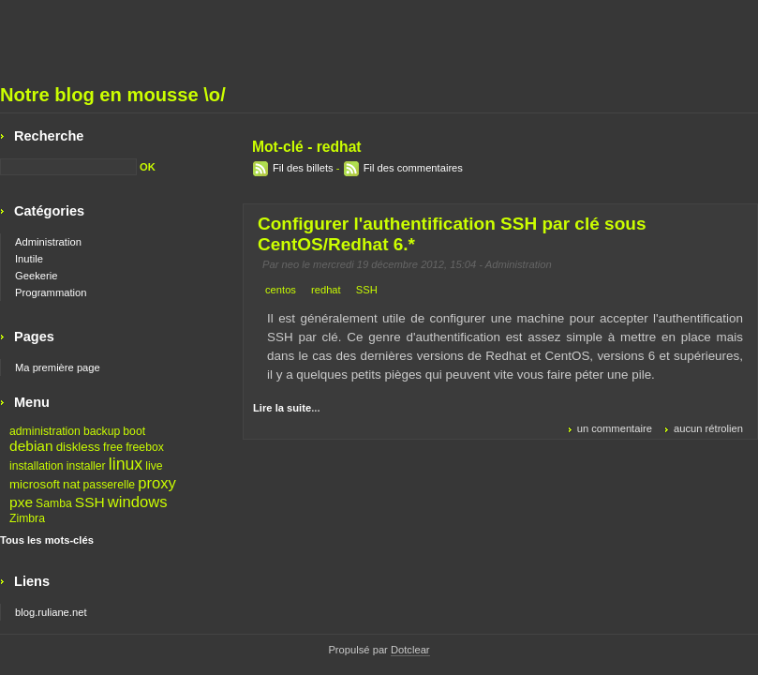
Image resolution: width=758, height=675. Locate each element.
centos (280, 289)
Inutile (29, 258)
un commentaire (614, 428)
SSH (367, 289)
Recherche (48, 135)
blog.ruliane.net (51, 612)
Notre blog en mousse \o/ (113, 94)
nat (72, 484)
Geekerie (36, 275)
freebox (145, 447)
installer (86, 465)
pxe (21, 502)
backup (101, 431)
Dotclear (410, 649)
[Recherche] (68, 166)
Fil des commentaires (413, 167)
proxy (157, 483)
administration (45, 431)
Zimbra (27, 518)
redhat (326, 289)
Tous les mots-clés (47, 540)
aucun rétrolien (708, 428)
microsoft (34, 484)
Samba (54, 503)
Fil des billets (303, 167)
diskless (78, 447)
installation (36, 465)
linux (125, 464)
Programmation (50, 292)
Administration (518, 264)
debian (31, 446)
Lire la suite (282, 407)
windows (138, 502)
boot (134, 431)
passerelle (109, 484)
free (113, 447)
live (153, 465)
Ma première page (57, 367)
